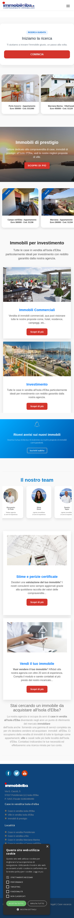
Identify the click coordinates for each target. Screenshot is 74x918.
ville (23, 738)
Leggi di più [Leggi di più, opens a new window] (38, 871)
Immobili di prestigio (17, 818)
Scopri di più (37, 332)
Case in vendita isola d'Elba (21, 811)
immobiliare (43, 723)
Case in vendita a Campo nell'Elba (24, 843)
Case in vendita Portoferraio (21, 832)
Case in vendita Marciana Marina (24, 840)
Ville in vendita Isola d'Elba (21, 815)
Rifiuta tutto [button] (37, 903)
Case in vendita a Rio (18, 836)
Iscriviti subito (37, 450)
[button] (21, 877)
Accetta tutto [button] (16, 903)
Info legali (51, 904)
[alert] (26, 879)
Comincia (37, 54)
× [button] (47, 846)
